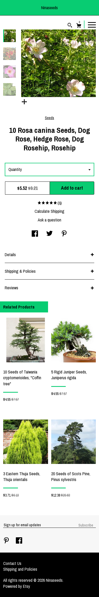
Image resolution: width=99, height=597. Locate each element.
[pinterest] (7, 541)
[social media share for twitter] (49, 234)
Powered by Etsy (16, 586)
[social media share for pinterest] (64, 234)
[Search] (70, 25)
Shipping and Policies (20, 569)
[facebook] (19, 541)
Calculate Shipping (49, 211)
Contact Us (12, 563)
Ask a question (49, 220)
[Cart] (78, 26)
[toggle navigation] (92, 24)
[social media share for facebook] (35, 234)
